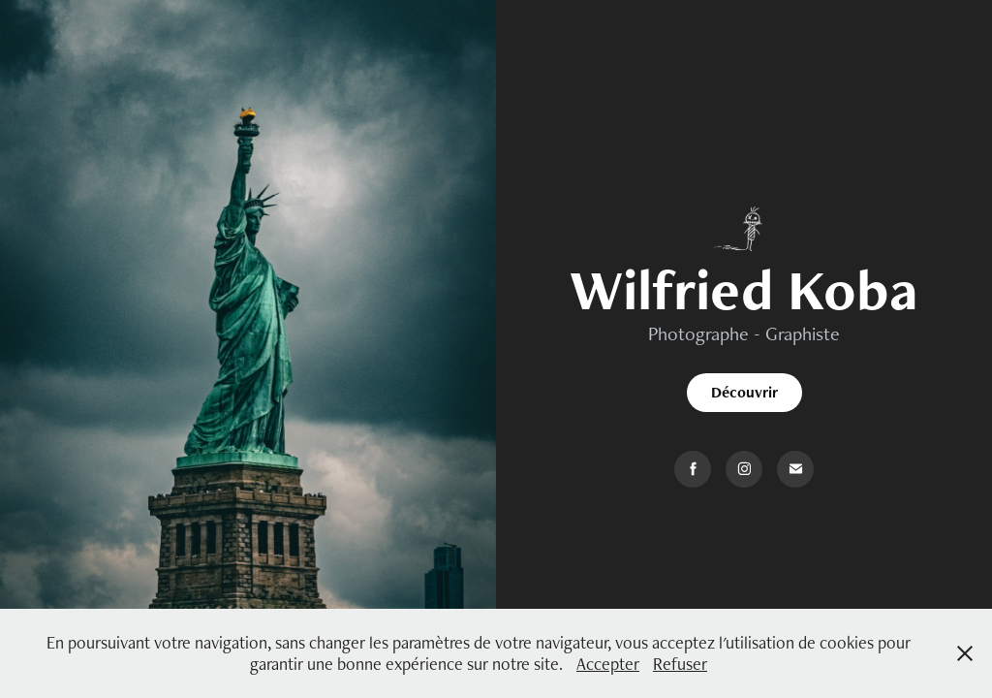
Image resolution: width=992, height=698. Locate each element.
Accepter (607, 663)
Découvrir (744, 392)
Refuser (680, 663)
